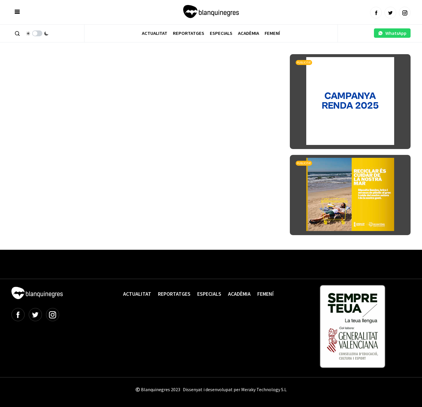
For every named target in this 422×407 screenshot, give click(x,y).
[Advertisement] (118, 70)
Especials (221, 33)
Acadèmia (248, 33)
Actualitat (154, 33)
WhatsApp (392, 33)
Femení (272, 33)
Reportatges (188, 33)
